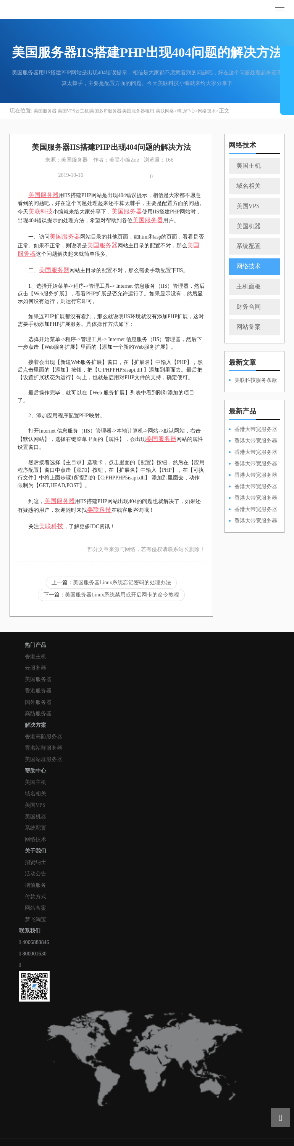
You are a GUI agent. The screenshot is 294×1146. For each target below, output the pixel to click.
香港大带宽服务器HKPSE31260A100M (253, 464)
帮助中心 (186, 111)
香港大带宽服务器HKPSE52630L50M (253, 498)
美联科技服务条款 (255, 380)
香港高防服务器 (43, 736)
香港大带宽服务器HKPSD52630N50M (253, 475)
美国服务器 (38, 679)
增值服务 (35, 885)
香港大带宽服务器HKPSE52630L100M (253, 452)
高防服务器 (38, 713)
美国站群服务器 (43, 759)
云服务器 (35, 668)
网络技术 (207, 111)
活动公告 (35, 874)
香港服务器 (38, 691)
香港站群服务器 (43, 748)
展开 (287, 83)
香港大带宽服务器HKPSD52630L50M (253, 487)
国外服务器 (38, 702)
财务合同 (248, 306)
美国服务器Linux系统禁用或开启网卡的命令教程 (122, 595)
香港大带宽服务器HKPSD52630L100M (253, 441)
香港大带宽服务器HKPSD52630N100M (253, 429)
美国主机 (248, 165)
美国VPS (248, 206)
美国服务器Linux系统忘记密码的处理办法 (122, 582)
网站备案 (248, 327)
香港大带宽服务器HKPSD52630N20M (253, 521)
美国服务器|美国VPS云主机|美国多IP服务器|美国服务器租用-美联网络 (104, 111)
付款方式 (35, 896)
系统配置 (248, 246)
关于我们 (35, 851)
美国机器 (248, 226)
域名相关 (248, 186)
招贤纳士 (35, 862)
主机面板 (248, 286)
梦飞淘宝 (35, 919)
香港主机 (35, 656)
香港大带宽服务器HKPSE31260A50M (253, 509)
